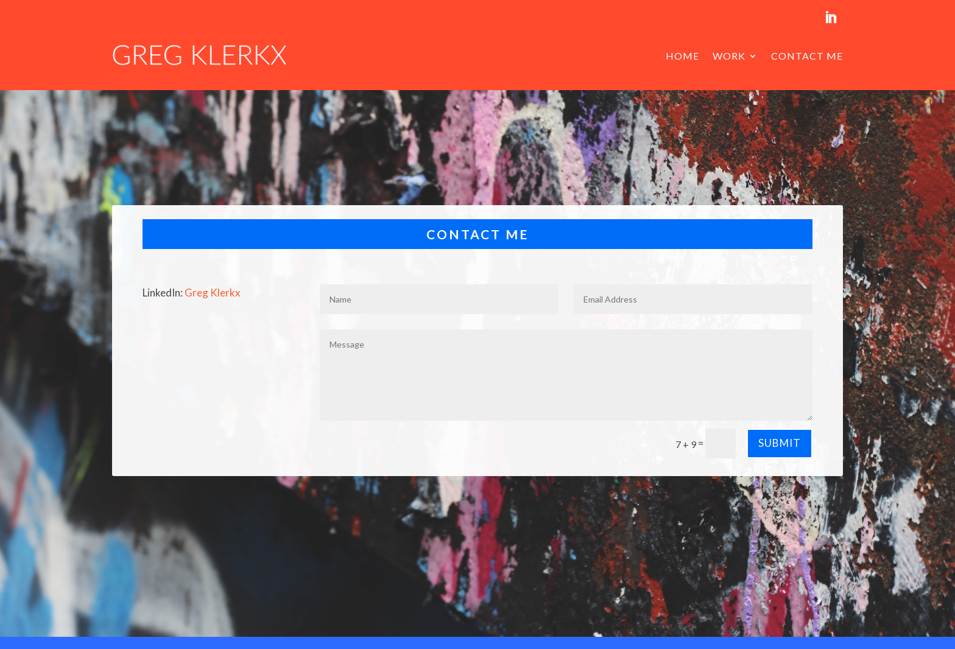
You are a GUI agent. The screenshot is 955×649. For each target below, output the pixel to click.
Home (682, 55)
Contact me (807, 55)
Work (729, 55)
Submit (779, 443)
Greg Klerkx (213, 292)
